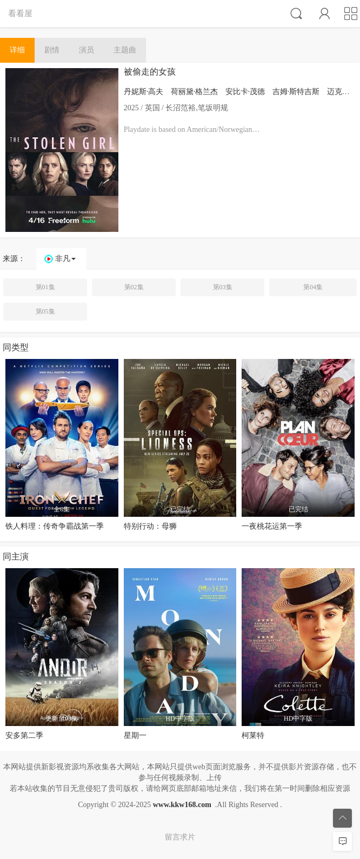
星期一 (135, 735)
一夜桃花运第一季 (272, 526)
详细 (17, 50)
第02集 (134, 287)
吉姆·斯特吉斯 (296, 92)
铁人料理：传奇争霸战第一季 (54, 526)
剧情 (51, 50)
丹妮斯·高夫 (144, 92)
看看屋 (20, 13)
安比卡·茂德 (245, 92)
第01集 (45, 287)
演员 (86, 50)
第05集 (45, 311)
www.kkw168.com (182, 805)
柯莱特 (253, 735)
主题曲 (125, 50)
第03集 (222, 287)
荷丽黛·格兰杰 (194, 92)
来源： (14, 259)
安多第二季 (24, 735)
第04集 (313, 287)
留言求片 (180, 837)
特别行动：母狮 (150, 526)
